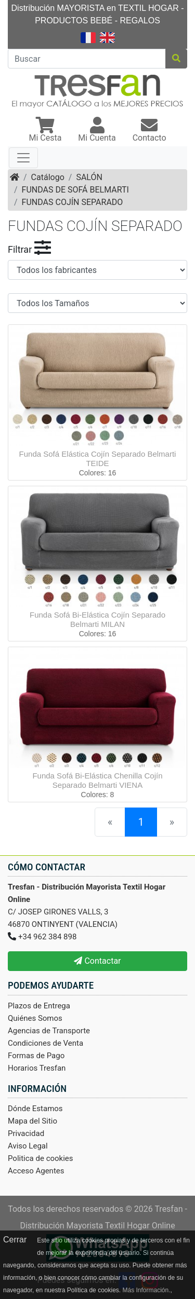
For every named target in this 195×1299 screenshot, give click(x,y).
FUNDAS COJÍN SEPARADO (72, 202)
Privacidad (26, 1133)
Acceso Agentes (36, 1170)
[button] (45, 130)
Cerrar (15, 1239)
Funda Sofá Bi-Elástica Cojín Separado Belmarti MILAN (97, 619)
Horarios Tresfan (37, 1068)
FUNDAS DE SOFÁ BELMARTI (75, 190)
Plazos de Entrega (39, 1005)
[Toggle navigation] (23, 157)
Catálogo (47, 177)
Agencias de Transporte (49, 1030)
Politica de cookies (40, 1158)
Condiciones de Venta (45, 1043)
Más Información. (146, 1290)
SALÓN (89, 177)
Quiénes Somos (35, 1018)
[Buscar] (87, 59)
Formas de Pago (36, 1055)
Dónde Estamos (35, 1108)
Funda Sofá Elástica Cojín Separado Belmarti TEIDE (97, 458)
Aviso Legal (28, 1146)
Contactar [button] (97, 961)
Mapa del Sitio (32, 1121)
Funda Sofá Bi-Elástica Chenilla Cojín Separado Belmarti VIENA (97, 780)
